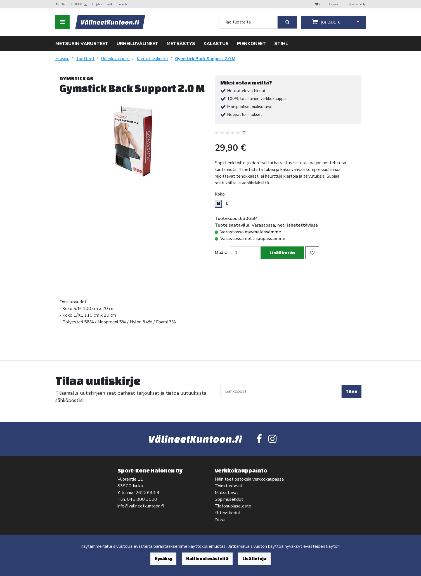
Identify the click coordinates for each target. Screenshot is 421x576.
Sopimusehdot (229, 499)
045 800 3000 (71, 4)
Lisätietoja (254, 558)
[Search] (248, 22)
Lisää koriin (282, 252)
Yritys (220, 519)
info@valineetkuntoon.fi (108, 4)
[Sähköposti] (281, 391)
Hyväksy (163, 558)
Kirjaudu (335, 4)
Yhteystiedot (228, 513)
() (326, 22)
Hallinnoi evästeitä (207, 558)
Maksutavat (226, 493)
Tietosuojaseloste (233, 506)
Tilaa (351, 391)
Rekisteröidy (356, 4)
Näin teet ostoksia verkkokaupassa (249, 479)
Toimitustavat (229, 486)
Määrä (221, 253)
